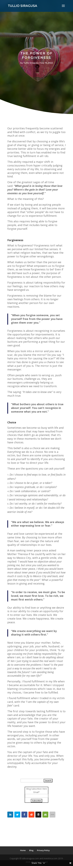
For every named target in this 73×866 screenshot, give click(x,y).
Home (23, 850)
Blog (31, 850)
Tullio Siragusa (31, 62)
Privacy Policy (43, 850)
